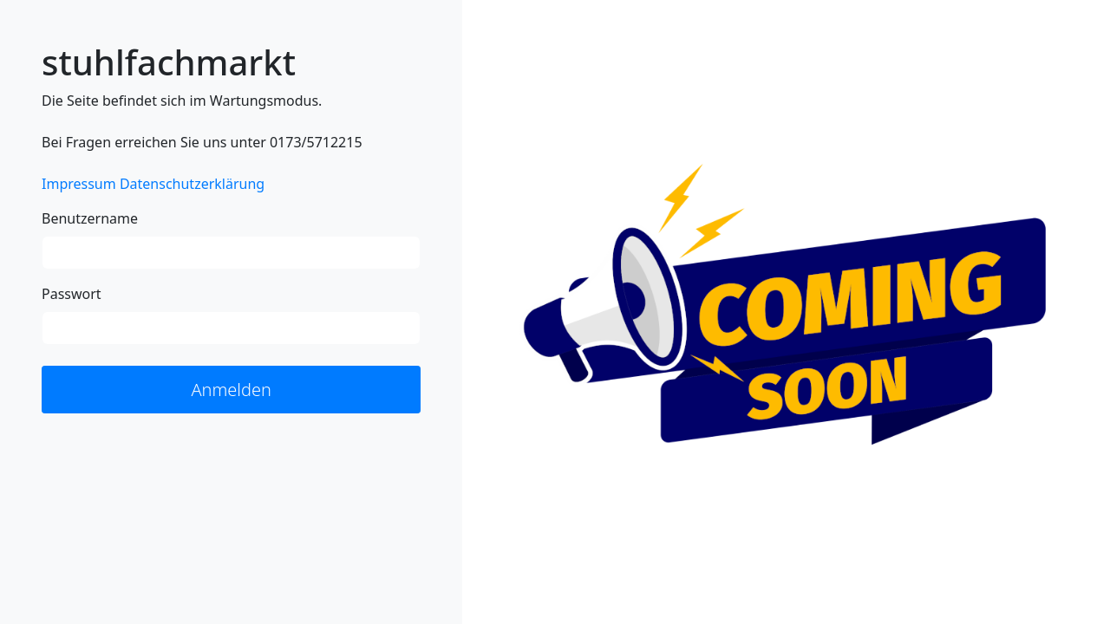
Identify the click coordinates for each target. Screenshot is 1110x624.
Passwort (71, 293)
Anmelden (231, 389)
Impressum (79, 183)
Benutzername (90, 218)
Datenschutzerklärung (192, 183)
